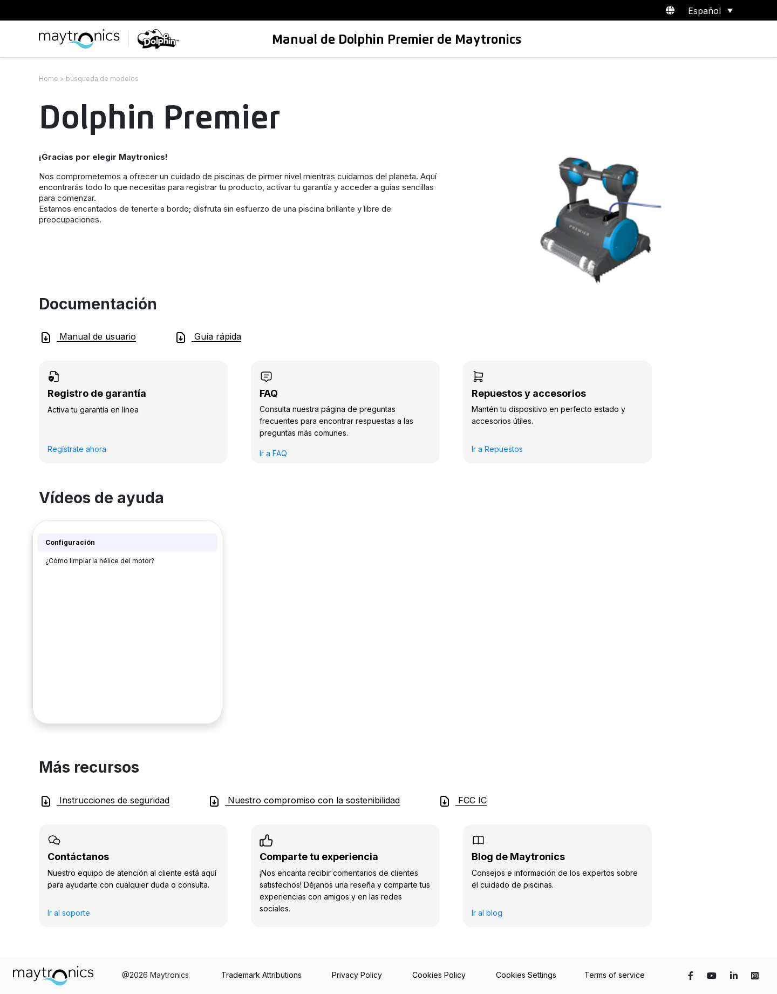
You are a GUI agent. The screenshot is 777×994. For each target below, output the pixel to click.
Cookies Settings (526, 974)
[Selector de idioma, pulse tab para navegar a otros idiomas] (708, 10)
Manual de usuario (87, 337)
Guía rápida (207, 337)
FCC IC (462, 801)
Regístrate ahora (76, 449)
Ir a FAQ (273, 453)
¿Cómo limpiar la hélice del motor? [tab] (99, 561)
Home (48, 79)
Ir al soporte (68, 912)
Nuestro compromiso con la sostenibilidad (304, 801)
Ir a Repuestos (497, 449)
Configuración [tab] (70, 542)
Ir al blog (487, 912)
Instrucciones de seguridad (104, 801)
